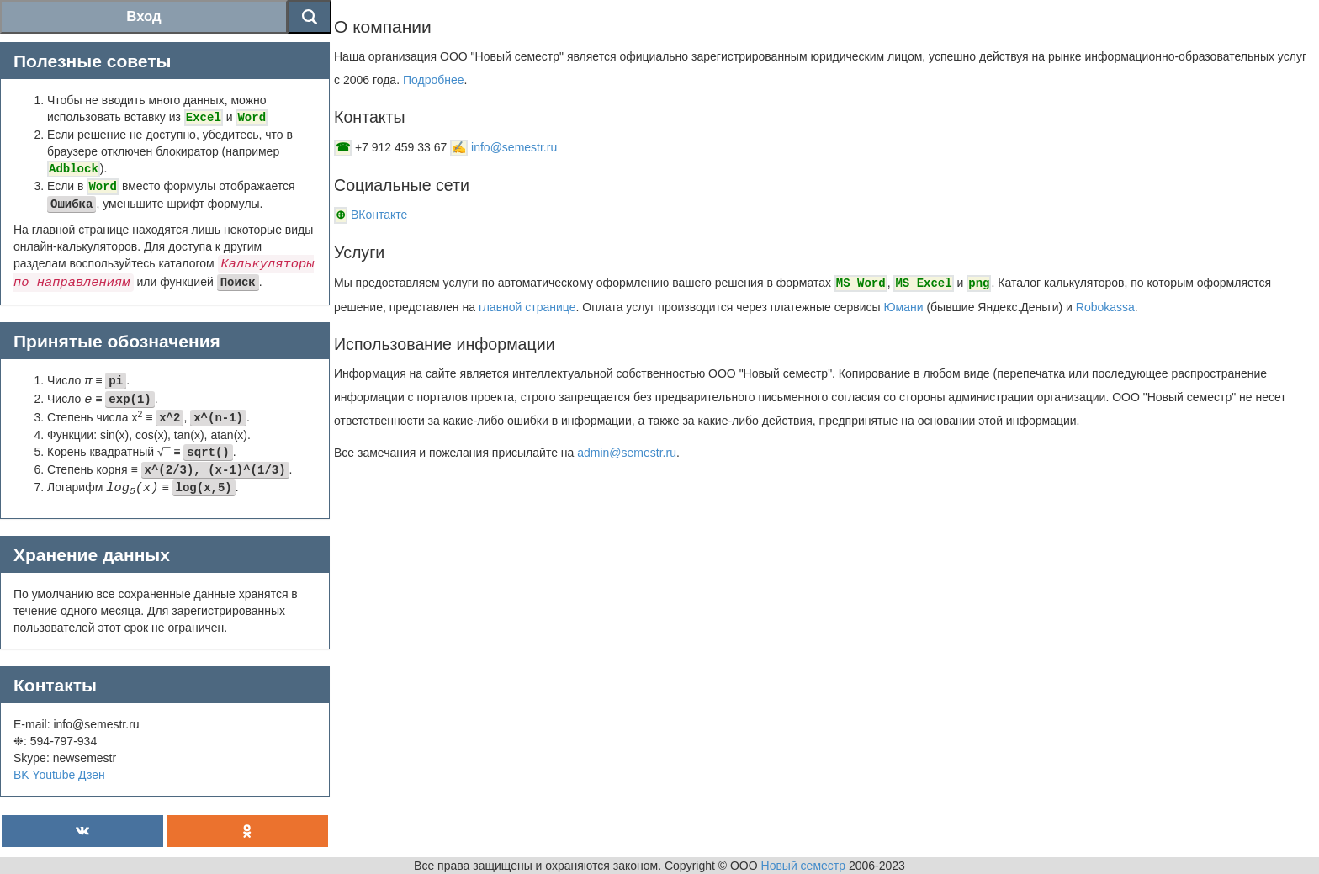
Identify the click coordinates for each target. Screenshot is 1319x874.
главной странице (527, 307)
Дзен (91, 774)
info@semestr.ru (514, 147)
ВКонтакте (383, 214)
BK (21, 774)
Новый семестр (803, 865)
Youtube (53, 774)
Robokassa (1105, 307)
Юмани (904, 307)
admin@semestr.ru (626, 452)
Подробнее (433, 80)
